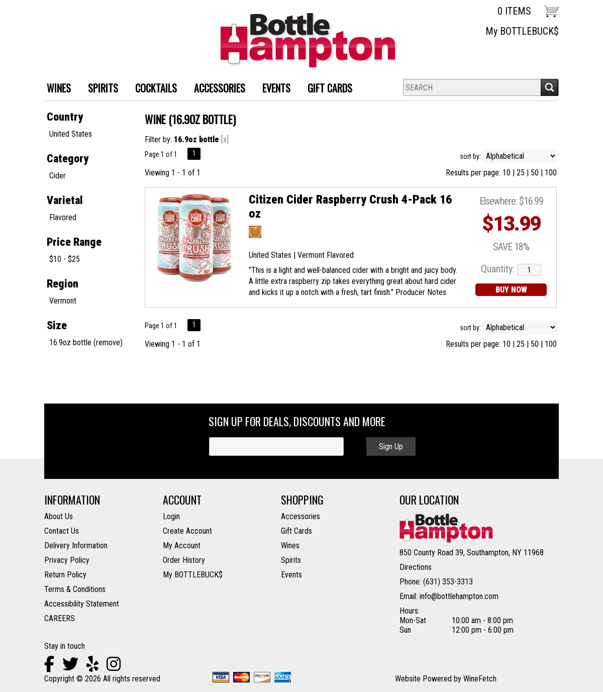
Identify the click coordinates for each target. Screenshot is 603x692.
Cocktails (152, 89)
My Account (181, 545)
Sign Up (391, 446)
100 (551, 172)
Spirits (291, 560)
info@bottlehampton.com (459, 596)
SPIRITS (99, 89)
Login (171, 516)
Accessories (300, 516)
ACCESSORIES (215, 89)
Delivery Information (76, 545)
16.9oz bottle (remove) (86, 342)
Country (65, 117)
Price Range (74, 242)
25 (521, 172)
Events (276, 87)
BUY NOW (511, 289)
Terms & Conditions (75, 589)
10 (506, 172)
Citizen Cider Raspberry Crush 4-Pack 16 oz (350, 206)
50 (535, 172)
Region (62, 283)
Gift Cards (330, 87)
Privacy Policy (66, 560)
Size (57, 325)
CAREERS (59, 618)
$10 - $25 (64, 259)
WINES (55, 89)
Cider (57, 175)
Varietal (65, 200)
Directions (415, 567)
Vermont (62, 301)
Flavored (62, 217)
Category (67, 158)
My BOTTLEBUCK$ (522, 31)
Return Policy (65, 574)
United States (70, 134)
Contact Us (61, 531)
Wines (290, 545)
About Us (58, 516)
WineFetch (479, 678)
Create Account (187, 531)
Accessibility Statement (81, 604)
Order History (184, 560)
